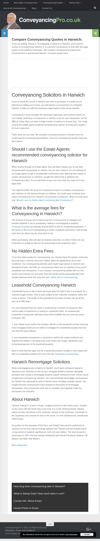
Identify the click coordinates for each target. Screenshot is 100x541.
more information (71, 534)
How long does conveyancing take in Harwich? (39, 488)
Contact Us (46, 10)
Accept (86, 534)
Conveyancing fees (20, 229)
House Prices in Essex (26, 510)
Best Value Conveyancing (24, 3)
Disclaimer (9, 532)
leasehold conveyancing (66, 356)
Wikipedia (21, 447)
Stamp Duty (72, 3)
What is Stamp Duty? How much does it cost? (39, 495)
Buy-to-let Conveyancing (14, 10)
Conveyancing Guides (52, 3)
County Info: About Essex (28, 503)
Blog (33, 10)
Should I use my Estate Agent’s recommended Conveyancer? (44, 202)
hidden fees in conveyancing (64, 279)
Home (6, 3)
